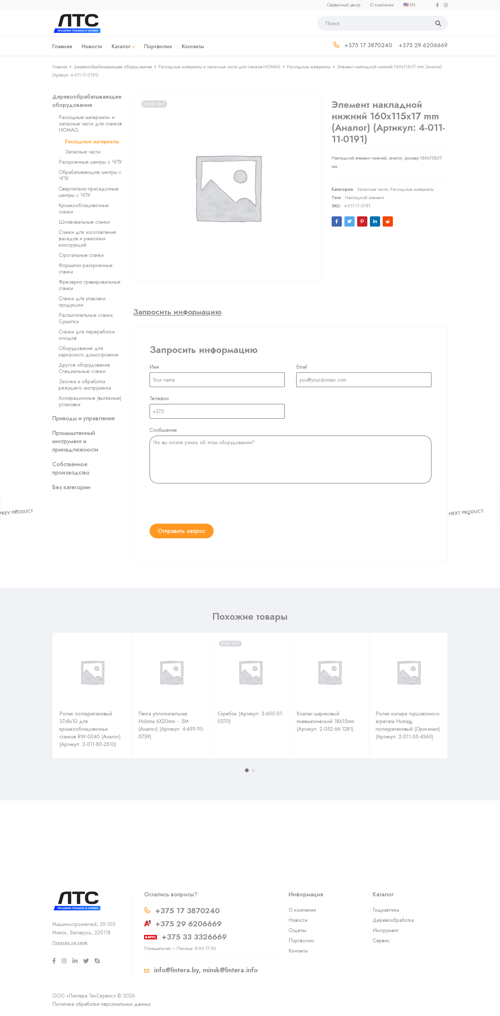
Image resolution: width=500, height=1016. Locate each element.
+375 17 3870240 (187, 910)
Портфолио (301, 940)
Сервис (381, 940)
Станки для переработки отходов (87, 335)
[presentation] (198, 503)
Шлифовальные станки (84, 222)
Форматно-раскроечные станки (86, 268)
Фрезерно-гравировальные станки (90, 285)
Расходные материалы (309, 67)
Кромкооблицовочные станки (84, 208)
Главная (59, 67)
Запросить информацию (177, 312)
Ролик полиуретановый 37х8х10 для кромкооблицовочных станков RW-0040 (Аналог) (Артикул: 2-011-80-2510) (90, 729)
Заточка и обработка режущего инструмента (85, 385)
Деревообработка (393, 920)
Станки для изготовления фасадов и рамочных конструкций (87, 238)
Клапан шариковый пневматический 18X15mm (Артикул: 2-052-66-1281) (325, 721)
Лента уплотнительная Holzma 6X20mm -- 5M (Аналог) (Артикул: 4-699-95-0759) (171, 725)
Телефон (159, 398)
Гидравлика (386, 910)
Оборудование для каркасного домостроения (88, 351)
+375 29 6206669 (188, 923)
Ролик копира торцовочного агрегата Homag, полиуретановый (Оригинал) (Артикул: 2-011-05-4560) (408, 725)
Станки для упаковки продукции (82, 302)
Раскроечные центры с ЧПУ (90, 162)
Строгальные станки (81, 255)
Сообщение (163, 430)
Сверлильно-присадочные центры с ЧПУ (89, 192)
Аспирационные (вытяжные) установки (90, 401)
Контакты (298, 950)
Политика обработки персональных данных (101, 1004)
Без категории (71, 487)
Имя (154, 366)
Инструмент (386, 930)
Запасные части (82, 151)
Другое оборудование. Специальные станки (85, 368)
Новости (298, 920)
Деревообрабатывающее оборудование (113, 67)
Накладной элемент (364, 191)
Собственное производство (71, 468)
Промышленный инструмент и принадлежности (75, 441)
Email (301, 366)
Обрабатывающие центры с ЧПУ (90, 175)
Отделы (297, 930)
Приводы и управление (83, 418)
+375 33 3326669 (194, 936)
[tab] (177, 312)
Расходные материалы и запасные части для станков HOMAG (219, 67)
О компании (302, 910)
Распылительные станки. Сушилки (86, 318)
